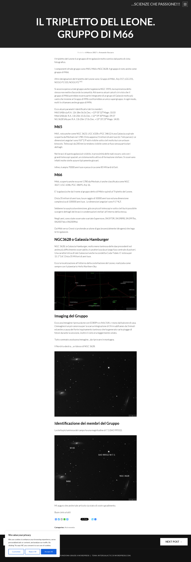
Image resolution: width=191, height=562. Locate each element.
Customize (16, 552)
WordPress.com (122, 555)
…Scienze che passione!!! (155, 4)
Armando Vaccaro (106, 52)
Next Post (174, 541)
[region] (32, 544)
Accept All (49, 552)
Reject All (32, 552)
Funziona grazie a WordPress (74, 555)
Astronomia (70, 527)
